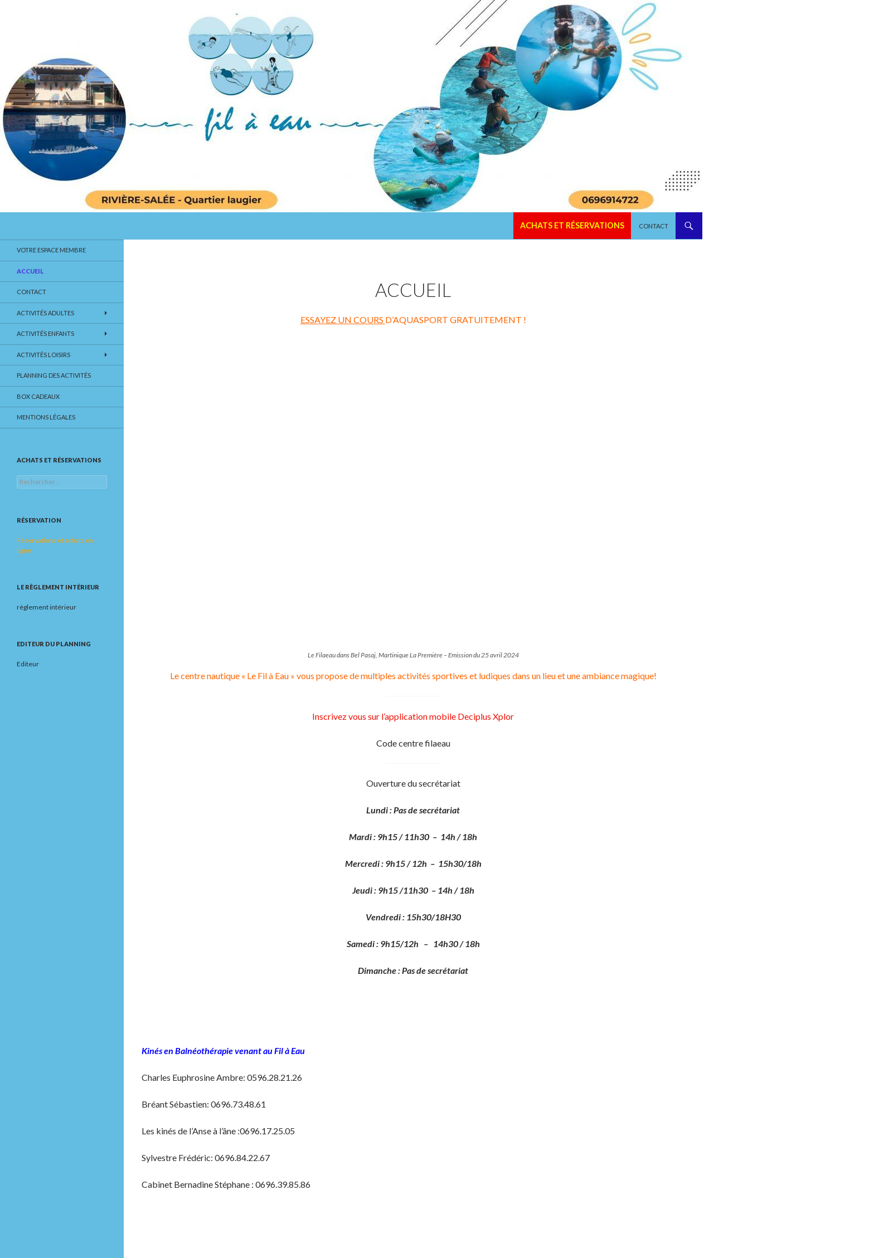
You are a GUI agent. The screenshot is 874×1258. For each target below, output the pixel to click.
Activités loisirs (43, 354)
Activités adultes (45, 312)
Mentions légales (46, 417)
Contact (653, 226)
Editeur (28, 664)
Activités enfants (45, 333)
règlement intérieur (46, 607)
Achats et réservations (572, 225)
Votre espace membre (51, 249)
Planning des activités (54, 375)
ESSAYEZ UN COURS (342, 319)
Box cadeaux (38, 396)
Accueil (30, 271)
